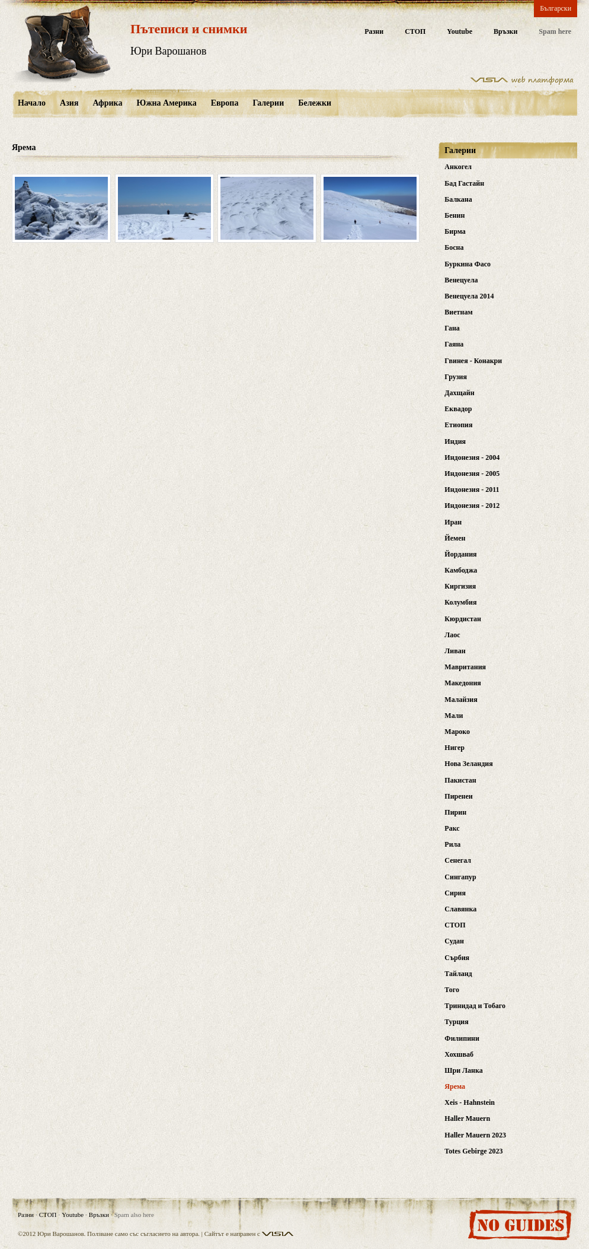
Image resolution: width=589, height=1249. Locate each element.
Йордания (460, 554)
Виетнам (458, 312)
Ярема (454, 1086)
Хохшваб (458, 1054)
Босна (453, 247)
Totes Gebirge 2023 (473, 1151)
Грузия (455, 377)
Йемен (454, 538)
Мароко (457, 731)
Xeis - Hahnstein (469, 1102)
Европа (225, 102)
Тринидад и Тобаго (474, 1006)
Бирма (454, 231)
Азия (69, 102)
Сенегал (457, 860)
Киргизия (460, 586)
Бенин (454, 215)
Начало (32, 102)
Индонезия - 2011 (471, 489)
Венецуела (461, 280)
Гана (452, 328)
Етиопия (458, 425)
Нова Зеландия (468, 763)
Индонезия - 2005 (472, 473)
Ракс (451, 828)
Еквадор (458, 409)
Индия (455, 441)
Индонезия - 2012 (472, 505)
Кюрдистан (462, 619)
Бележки (314, 102)
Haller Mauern (467, 1118)
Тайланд (458, 974)
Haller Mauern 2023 (475, 1135)
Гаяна (453, 344)
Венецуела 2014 (469, 296)
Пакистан (460, 780)
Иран (453, 522)
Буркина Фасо (467, 264)
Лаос (452, 635)
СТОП (415, 32)
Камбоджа (460, 570)
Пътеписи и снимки (188, 28)
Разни (373, 32)
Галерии (268, 102)
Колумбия (460, 602)
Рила (452, 844)
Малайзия (460, 699)
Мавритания (465, 667)
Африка (107, 102)
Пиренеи (458, 796)
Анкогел (458, 167)
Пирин (455, 812)
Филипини (461, 1038)
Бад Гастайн (464, 183)
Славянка (460, 909)
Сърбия (456, 958)
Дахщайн (459, 393)
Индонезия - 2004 (472, 457)
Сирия (455, 893)
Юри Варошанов (168, 51)
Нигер (454, 747)
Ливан (454, 651)
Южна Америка (166, 102)
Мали (453, 715)
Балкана (458, 199)
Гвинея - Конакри (473, 361)
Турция (456, 1022)
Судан (454, 941)
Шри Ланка (463, 1070)
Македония (462, 683)
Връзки (505, 32)
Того (451, 990)
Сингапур (460, 877)
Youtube (459, 32)
